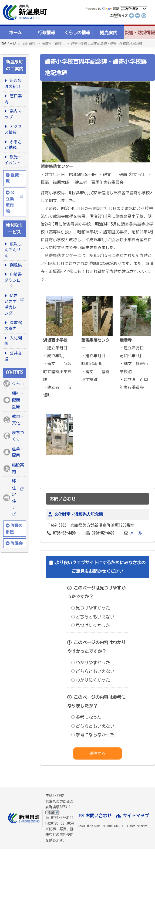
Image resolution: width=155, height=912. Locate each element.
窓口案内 (13, 99)
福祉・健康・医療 (18, 400)
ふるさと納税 (13, 145)
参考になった (86, 717)
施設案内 (18, 468)
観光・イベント (13, 160)
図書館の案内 (13, 326)
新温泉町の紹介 (13, 84)
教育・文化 (18, 419)
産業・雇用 (18, 452)
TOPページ (8, 43)
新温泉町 (24, 12)
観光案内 (108, 32)
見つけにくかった (90, 625)
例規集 (15, 265)
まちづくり (18, 435)
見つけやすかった (90, 608)
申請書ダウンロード (13, 280)
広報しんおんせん (13, 250)
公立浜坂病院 (10, 201)
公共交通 (13, 356)
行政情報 (46, 32)
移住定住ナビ (14, 497)
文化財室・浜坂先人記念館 (78, 514)
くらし (18, 383)
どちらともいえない (92, 617)
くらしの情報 (77, 32)
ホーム (15, 32)
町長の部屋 (14, 528)
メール (136, 533)
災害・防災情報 (139, 32)
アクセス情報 (13, 129)
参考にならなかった (92, 735)
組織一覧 (14, 178)
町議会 (17, 543)
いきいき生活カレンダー (11, 304)
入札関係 (13, 341)
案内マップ (13, 114)
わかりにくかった (90, 680)
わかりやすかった (90, 663)
